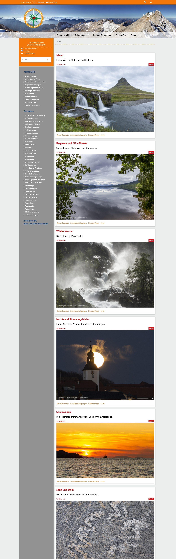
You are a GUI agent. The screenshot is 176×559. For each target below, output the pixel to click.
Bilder (133, 35)
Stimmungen (63, 412)
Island (59, 55)
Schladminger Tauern (33, 182)
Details (151, 64)
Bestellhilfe (52, 2)
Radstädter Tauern (32, 174)
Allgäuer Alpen (31, 76)
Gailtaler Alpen (31, 130)
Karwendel (29, 93)
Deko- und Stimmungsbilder (36, 224)
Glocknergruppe (31, 133)
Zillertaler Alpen (31, 215)
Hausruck (29, 142)
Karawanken (30, 156)
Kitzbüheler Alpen (32, 162)
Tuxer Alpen (30, 203)
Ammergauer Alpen (32, 79)
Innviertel (29, 147)
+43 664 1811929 (29, 2)
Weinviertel (29, 209)
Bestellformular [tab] (63, 135)
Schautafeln (121, 35)
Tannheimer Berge (32, 194)
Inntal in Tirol (30, 144)
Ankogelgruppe (31, 118)
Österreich (29, 111)
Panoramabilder (64, 35)
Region (27, 51)
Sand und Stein (65, 489)
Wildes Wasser (64, 231)
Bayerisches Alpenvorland (35, 82)
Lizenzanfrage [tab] (93, 135)
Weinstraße (29, 206)
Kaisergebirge (30, 153)
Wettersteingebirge (32, 105)
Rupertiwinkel (30, 102)
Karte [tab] (102, 135)
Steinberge (29, 185)
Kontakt (42, 2)
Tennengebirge (31, 197)
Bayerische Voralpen (33, 85)
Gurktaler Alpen (31, 139)
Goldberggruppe (31, 136)
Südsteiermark (31, 191)
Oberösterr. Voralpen (33, 168)
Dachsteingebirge (32, 127)
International (30, 221)
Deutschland (29, 72)
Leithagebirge (30, 165)
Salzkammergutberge (33, 177)
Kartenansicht (29, 53)
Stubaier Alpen (31, 188)
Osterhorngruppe (32, 171)
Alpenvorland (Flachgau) (35, 115)
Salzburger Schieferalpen (35, 180)
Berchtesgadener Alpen (34, 88)
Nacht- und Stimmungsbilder (72, 319)
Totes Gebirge (30, 200)
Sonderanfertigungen (102, 35)
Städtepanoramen (32, 99)
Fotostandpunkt (30, 48)
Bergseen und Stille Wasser (71, 143)
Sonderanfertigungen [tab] (78, 135)
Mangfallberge (31, 96)
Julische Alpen (30, 150)
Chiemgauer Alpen (32, 90)
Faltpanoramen (81, 35)
